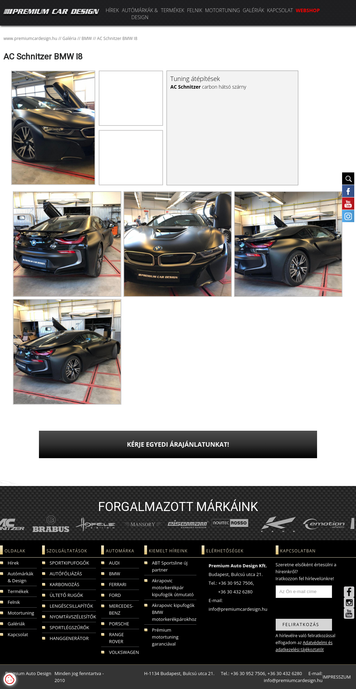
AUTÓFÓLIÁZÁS (66, 573)
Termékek (172, 10)
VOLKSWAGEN (124, 652)
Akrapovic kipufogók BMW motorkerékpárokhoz (174, 612)
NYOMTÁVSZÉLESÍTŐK (73, 617)
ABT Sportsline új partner (170, 566)
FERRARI (117, 584)
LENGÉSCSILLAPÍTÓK (71, 606)
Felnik (194, 10)
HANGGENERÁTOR (69, 638)
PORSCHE (119, 624)
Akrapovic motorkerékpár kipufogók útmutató (173, 587)
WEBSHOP (308, 10)
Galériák (253, 10)
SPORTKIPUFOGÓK (69, 563)
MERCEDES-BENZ (121, 609)
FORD (115, 595)
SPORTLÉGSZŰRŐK (69, 627)
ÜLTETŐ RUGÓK (66, 595)
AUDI (114, 563)
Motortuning (222, 10)
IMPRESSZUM (337, 677)
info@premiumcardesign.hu (238, 609)
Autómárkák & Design (140, 14)
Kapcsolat (280, 10)
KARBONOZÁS (64, 584)
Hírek (112, 10)
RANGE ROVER (116, 638)
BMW (114, 573)
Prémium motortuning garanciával (165, 637)
